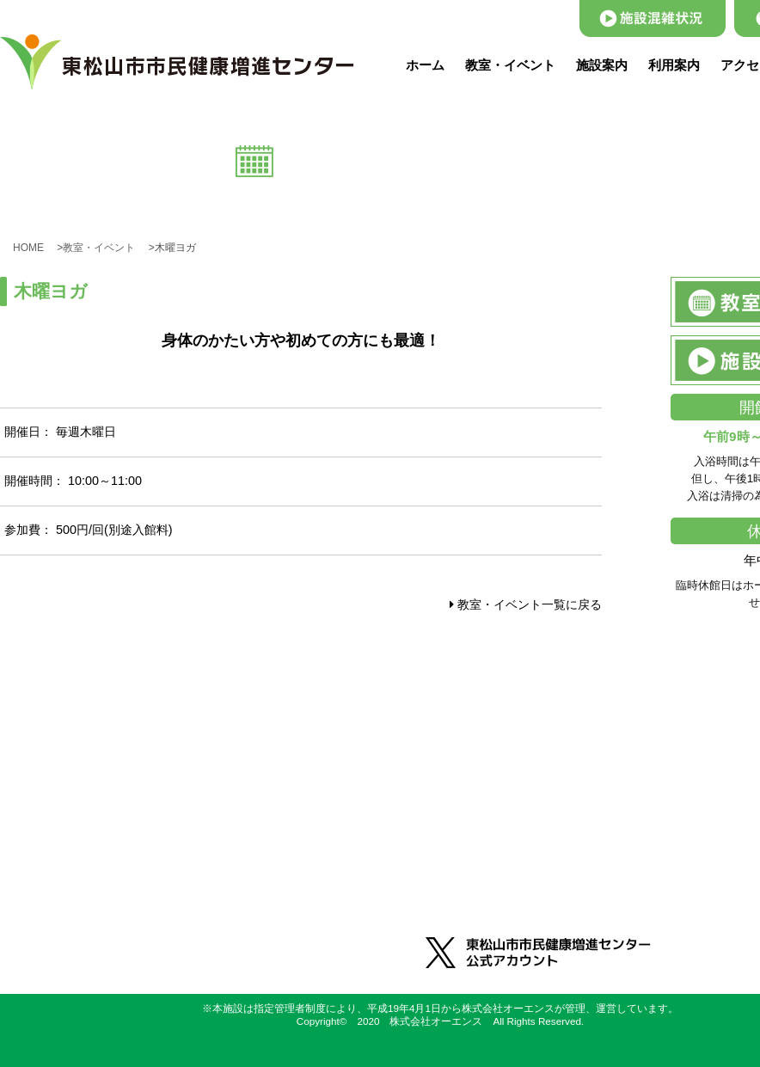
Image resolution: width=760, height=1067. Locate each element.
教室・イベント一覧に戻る (526, 604)
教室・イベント (510, 65)
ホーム (425, 65)
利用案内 (674, 65)
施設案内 (602, 65)
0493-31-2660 (221, 843)
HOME (33, 248)
